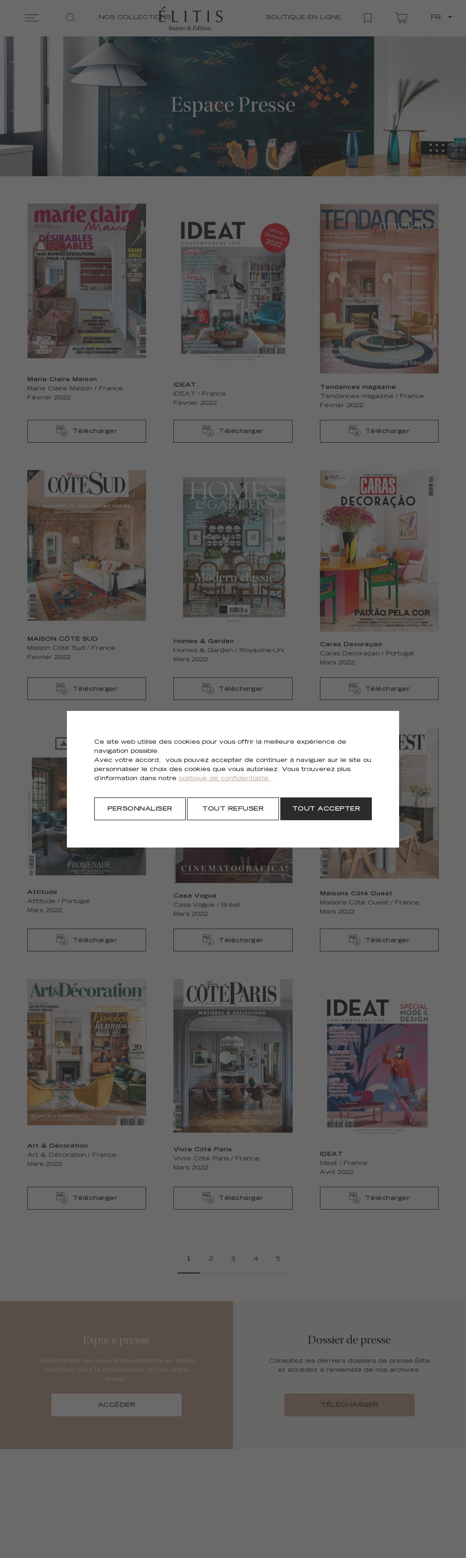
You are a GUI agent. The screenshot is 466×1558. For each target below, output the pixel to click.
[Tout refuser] (233, 808)
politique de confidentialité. (225, 779)
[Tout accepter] (326, 808)
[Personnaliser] (140, 808)
